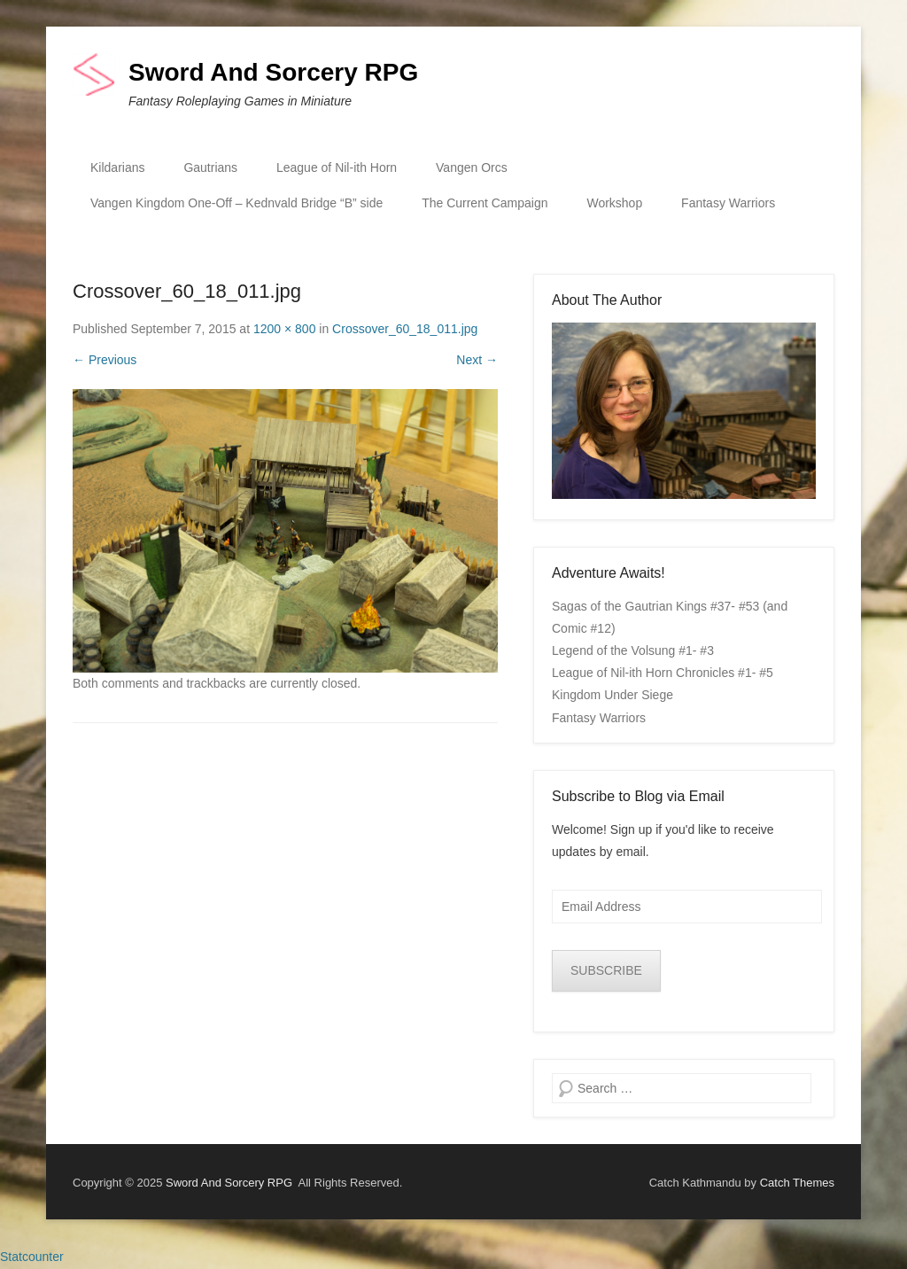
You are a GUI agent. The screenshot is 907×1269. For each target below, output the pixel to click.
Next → (477, 360)
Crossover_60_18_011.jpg (404, 329)
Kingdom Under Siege (612, 695)
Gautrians (210, 167)
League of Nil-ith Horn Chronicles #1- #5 (662, 673)
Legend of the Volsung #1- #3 (633, 650)
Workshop (614, 203)
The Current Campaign (484, 203)
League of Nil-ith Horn (336, 167)
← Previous (104, 360)
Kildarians (117, 167)
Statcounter (32, 1257)
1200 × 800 (284, 329)
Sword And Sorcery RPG (273, 72)
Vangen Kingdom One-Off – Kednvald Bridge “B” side (236, 203)
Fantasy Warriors (728, 203)
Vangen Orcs (472, 167)
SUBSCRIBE (606, 970)
